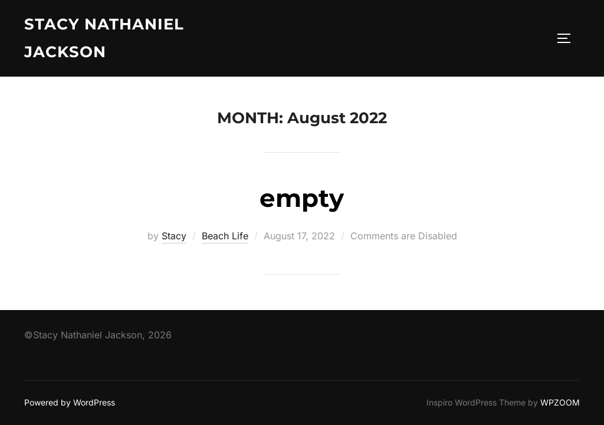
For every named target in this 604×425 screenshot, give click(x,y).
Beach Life (225, 236)
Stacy (174, 236)
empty (302, 198)
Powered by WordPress (69, 402)
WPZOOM (560, 402)
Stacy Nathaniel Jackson (104, 38)
